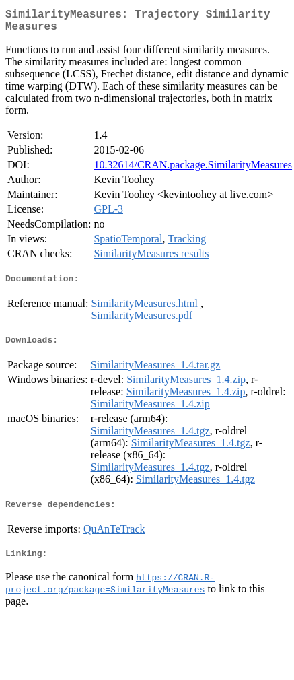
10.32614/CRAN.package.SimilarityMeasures (193, 170)
